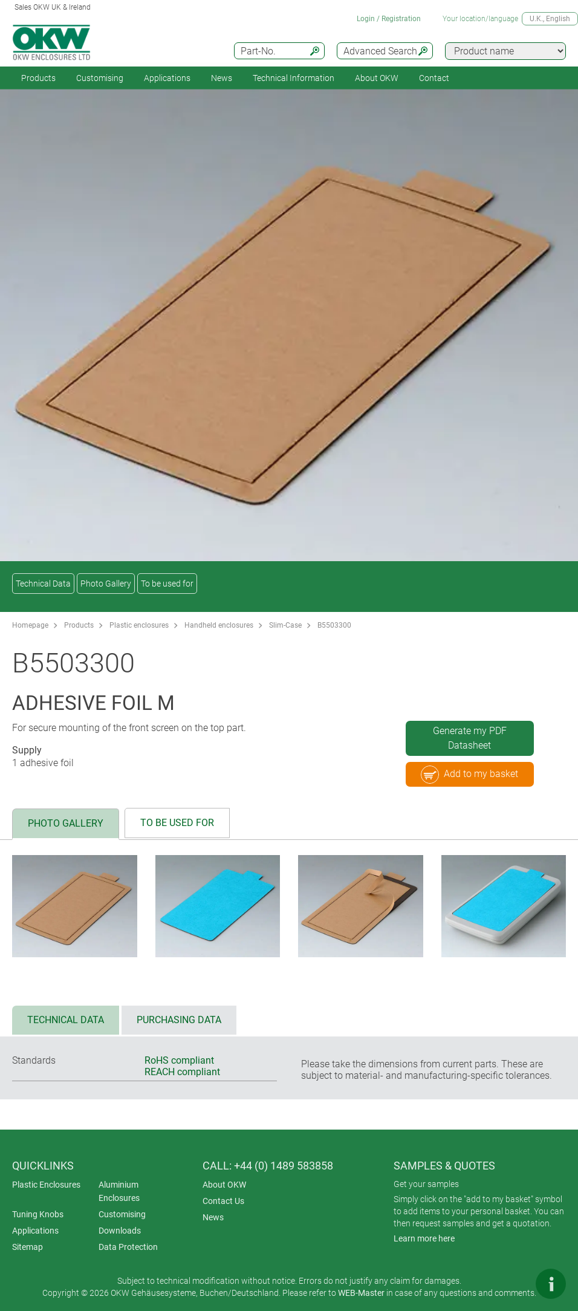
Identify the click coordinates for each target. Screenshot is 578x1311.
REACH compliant (182, 1072)
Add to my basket (469, 775)
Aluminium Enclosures (119, 1191)
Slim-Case (285, 625)
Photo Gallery (105, 583)
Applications (167, 78)
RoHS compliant (179, 1060)
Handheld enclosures (218, 625)
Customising (99, 78)
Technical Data (43, 583)
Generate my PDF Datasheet (470, 738)
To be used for (167, 583)
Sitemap (27, 1247)
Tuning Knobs (37, 1214)
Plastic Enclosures (46, 1184)
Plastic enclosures (139, 625)
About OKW (224, 1184)
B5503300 (334, 625)
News (221, 78)
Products (38, 78)
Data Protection (128, 1247)
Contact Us (223, 1201)
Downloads (120, 1230)
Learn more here (424, 1238)
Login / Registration (389, 19)
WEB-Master (361, 1293)
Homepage (30, 625)
